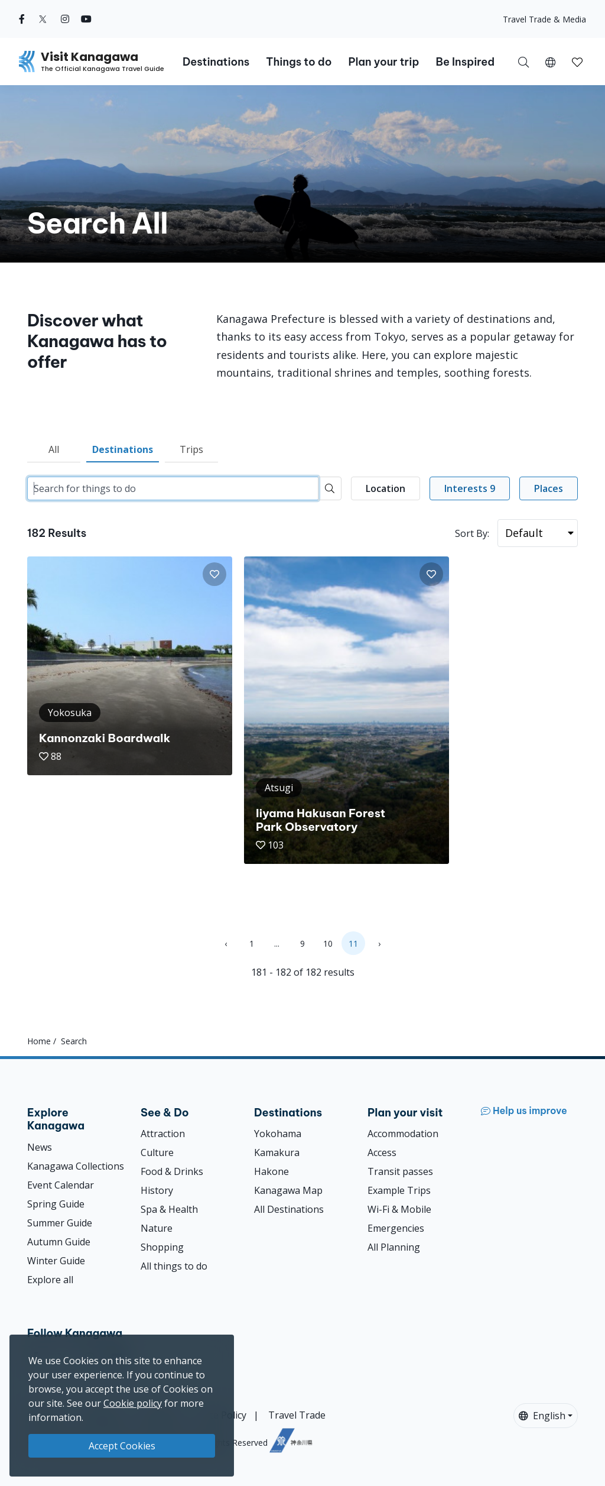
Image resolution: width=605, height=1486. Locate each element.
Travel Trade (297, 1415)
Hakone (271, 1171)
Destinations (122, 449)
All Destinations (289, 1209)
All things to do (174, 1266)
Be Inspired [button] (465, 62)
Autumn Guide (58, 1241)
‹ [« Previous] (226, 943)
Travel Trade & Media (544, 19)
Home (39, 1041)
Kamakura (277, 1152)
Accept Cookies (122, 1445)
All (53, 449)
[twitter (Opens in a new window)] (43, 19)
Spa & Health (169, 1209)
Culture (157, 1152)
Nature (157, 1228)
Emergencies (395, 1228)
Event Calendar (60, 1185)
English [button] (542, 1415)
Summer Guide (59, 1222)
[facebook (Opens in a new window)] (22, 19)
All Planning (393, 1247)
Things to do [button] (298, 62)
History (157, 1190)
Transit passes (400, 1171)
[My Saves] (577, 61)
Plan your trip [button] (383, 62)
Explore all (50, 1279)
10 (328, 943)
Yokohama (277, 1133)
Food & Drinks (172, 1171)
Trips (191, 449)
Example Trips (399, 1190)
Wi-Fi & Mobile (399, 1209)
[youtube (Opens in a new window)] (86, 19)
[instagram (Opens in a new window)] (65, 19)
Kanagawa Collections (75, 1166)
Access (381, 1152)
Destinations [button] (216, 62)
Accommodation (402, 1133)
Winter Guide (56, 1260)
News (39, 1147)
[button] (550, 61)
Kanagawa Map (288, 1190)
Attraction (163, 1133)
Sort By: (472, 533)
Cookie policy (132, 1403)
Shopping (162, 1247)
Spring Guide (55, 1203)
